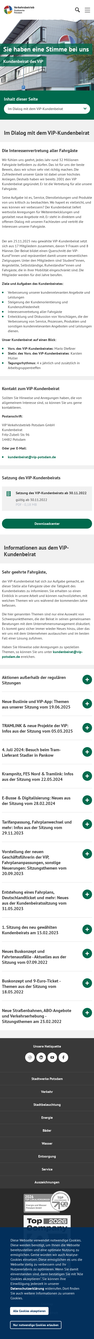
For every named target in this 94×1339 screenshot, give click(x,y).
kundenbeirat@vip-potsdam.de (32, 457)
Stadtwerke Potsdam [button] (47, 1078)
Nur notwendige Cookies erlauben (36, 1325)
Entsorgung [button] (47, 1156)
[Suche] (77, 10)
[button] (87, 10)
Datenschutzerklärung (27, 1288)
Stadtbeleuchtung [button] (47, 1104)
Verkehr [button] (47, 1091)
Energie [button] (47, 1117)
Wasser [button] (47, 1143)
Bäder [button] (47, 1130)
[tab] (47, 680)
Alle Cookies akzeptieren (29, 1311)
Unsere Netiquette (47, 1046)
